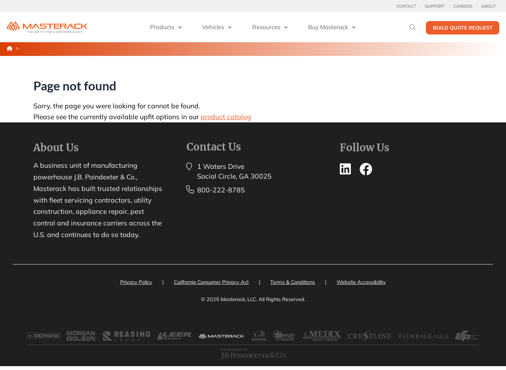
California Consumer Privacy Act (211, 282)
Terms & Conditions (292, 282)
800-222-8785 (221, 190)
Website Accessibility (361, 282)
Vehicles (217, 27)
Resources (270, 27)
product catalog (226, 117)
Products (166, 27)
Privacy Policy (136, 282)
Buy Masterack (332, 27)
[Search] (412, 27)
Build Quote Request (463, 28)
